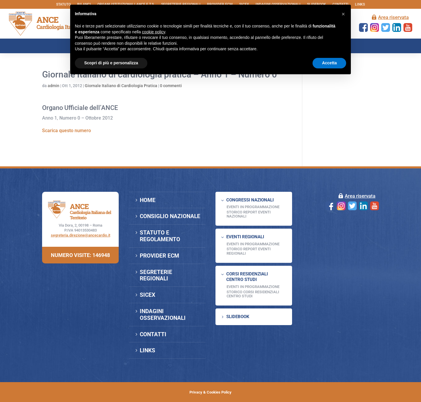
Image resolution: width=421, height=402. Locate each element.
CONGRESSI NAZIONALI (250, 200)
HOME (148, 200)
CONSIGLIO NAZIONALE (170, 216)
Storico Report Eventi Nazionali (249, 214)
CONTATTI (153, 334)
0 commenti (171, 85)
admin (53, 85)
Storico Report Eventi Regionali (249, 251)
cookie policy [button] (153, 32)
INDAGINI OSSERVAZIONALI (163, 314)
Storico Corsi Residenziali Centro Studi (253, 294)
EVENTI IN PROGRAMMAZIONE (253, 207)
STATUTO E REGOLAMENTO (160, 236)
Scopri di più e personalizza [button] (111, 63)
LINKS (360, 4)
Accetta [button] (329, 63)
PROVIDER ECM (159, 255)
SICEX (147, 294)
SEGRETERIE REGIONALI (156, 275)
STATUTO (63, 4)
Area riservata (393, 17)
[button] (343, 14)
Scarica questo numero (66, 130)
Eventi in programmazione (253, 286)
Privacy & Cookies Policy (210, 392)
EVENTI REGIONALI (245, 236)
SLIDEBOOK (237, 316)
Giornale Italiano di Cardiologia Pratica (121, 85)
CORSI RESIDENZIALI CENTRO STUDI (247, 276)
